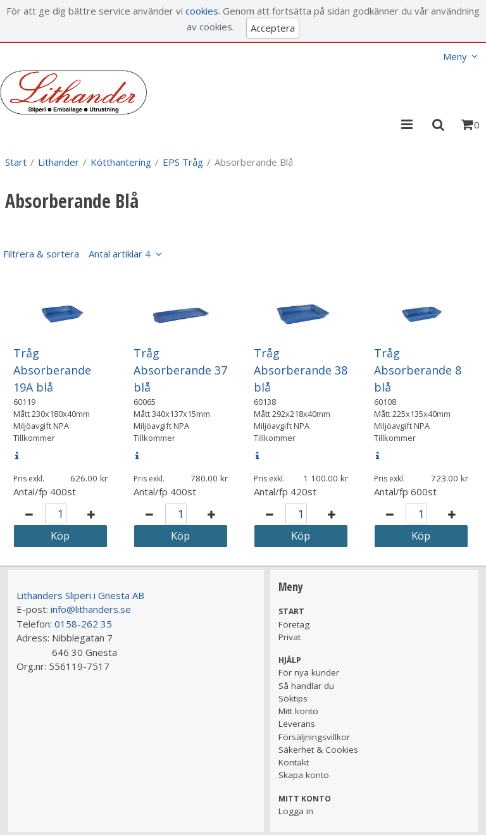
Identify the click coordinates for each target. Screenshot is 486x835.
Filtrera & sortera (77, 253)
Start (16, 162)
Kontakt (293, 762)
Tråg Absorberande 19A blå (52, 370)
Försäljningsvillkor (314, 737)
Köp (60, 535)
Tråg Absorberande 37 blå (180, 370)
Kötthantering (120, 162)
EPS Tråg (183, 162)
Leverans (296, 723)
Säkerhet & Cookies (318, 749)
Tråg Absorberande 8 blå (417, 370)
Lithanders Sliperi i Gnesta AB (80, 595)
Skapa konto (303, 775)
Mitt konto (298, 711)
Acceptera (273, 28)
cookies (201, 10)
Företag (293, 624)
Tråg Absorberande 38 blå (300, 370)
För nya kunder (308, 672)
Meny (455, 56)
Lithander (58, 162)
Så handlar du (306, 685)
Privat (289, 637)
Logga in (295, 811)
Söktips (293, 698)
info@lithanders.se (91, 609)
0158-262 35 (83, 623)
